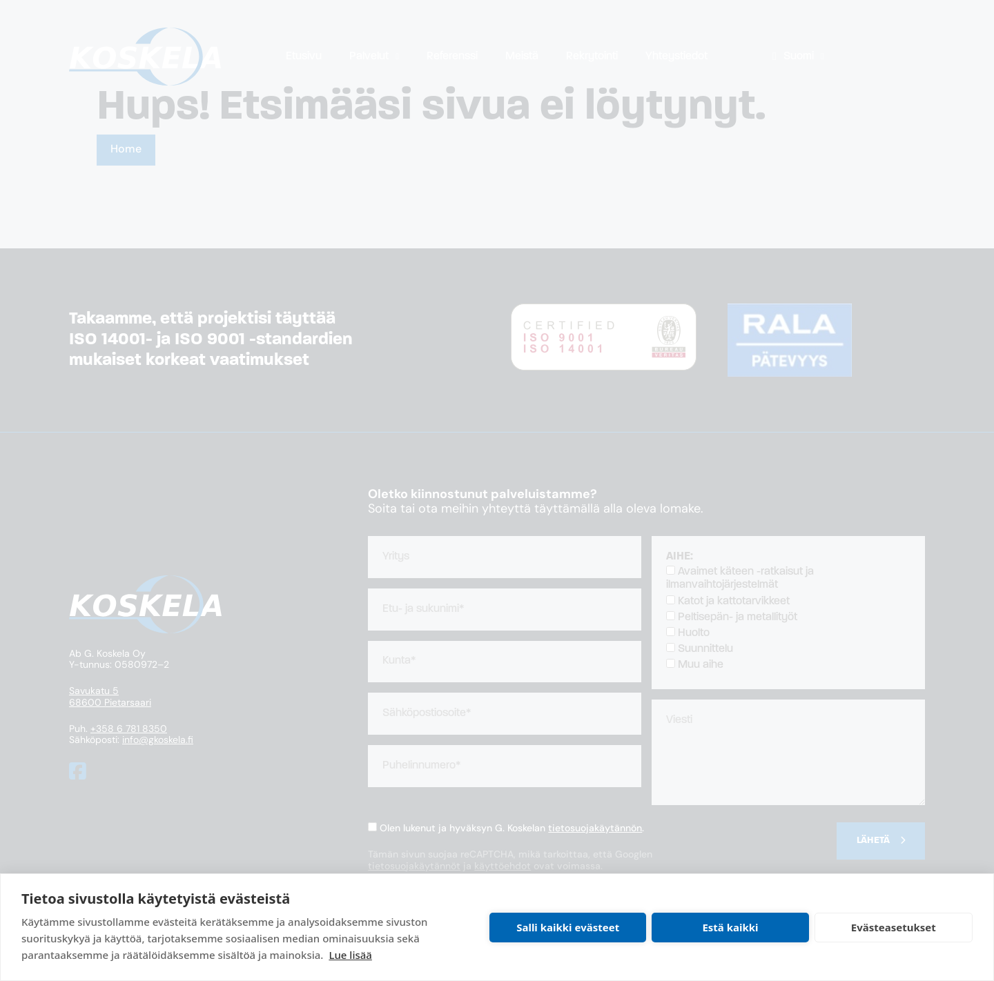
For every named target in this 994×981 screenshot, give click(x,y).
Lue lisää (350, 955)
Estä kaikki (730, 927)
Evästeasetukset (893, 927)
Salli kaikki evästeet (567, 927)
